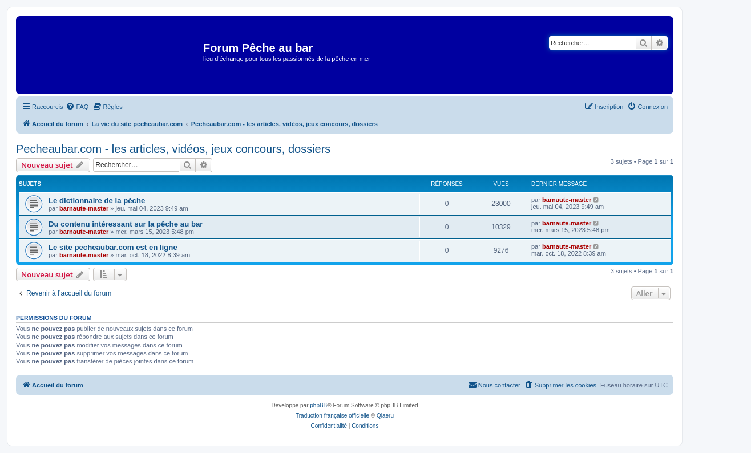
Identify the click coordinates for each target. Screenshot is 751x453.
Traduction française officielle (332, 415)
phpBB (318, 405)
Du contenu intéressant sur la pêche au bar (126, 224)
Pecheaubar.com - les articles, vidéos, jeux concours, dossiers (173, 149)
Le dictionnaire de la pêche (97, 200)
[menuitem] (77, 107)
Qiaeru (385, 415)
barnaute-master (83, 208)
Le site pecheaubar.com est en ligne (113, 247)
